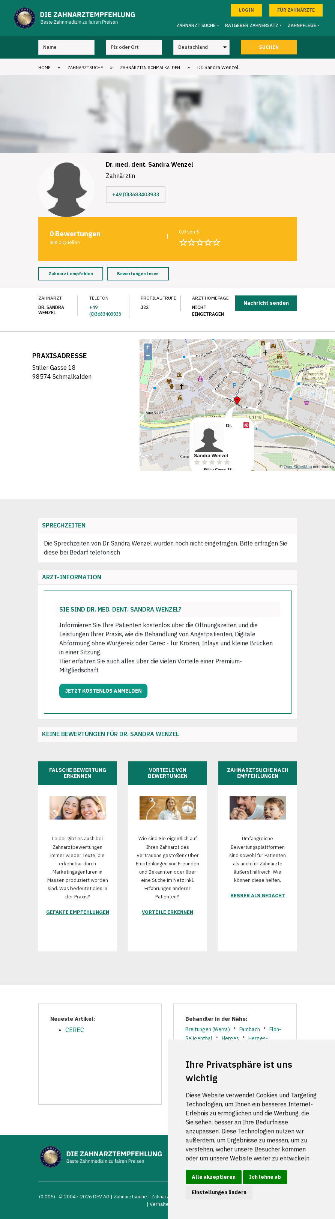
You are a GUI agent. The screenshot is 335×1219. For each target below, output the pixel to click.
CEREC (74, 1030)
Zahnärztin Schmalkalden (150, 67)
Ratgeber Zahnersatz (251, 25)
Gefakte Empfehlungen (77, 912)
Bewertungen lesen (138, 273)
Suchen (269, 47)
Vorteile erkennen (167, 912)
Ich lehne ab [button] (265, 1177)
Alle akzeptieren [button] (214, 1177)
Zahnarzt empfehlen (70, 273)
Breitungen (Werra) (207, 1029)
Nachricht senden (266, 303)
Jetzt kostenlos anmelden (103, 690)
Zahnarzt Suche (196, 25)
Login (246, 10)
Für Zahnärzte (296, 10)
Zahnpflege (302, 25)
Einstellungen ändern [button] (219, 1192)
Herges (230, 1038)
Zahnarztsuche (85, 67)
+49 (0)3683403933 (135, 194)
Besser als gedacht (257, 895)
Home (44, 67)
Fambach (249, 1029)
